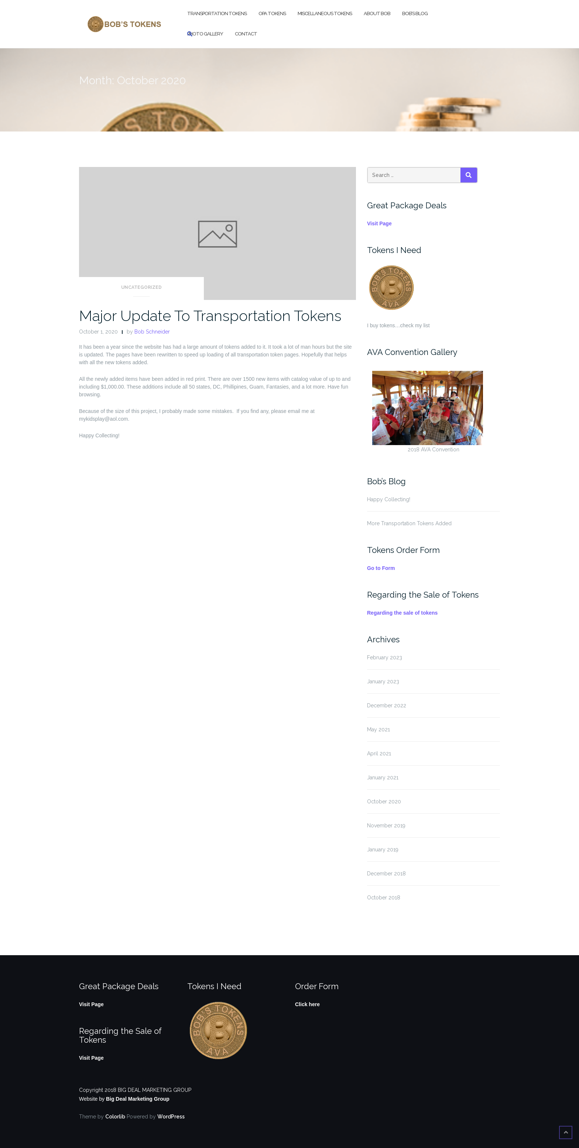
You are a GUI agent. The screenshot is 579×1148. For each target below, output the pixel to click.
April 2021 (379, 753)
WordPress (171, 1117)
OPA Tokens (272, 13)
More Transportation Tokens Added (409, 523)
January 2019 (382, 850)
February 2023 (384, 657)
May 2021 (378, 729)
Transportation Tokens (217, 13)
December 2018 (386, 874)
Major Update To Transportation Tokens (210, 315)
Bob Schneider (152, 332)
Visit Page (379, 223)
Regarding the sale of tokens (402, 613)
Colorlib (115, 1117)
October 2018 (383, 898)
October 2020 (384, 801)
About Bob (377, 13)
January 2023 (383, 681)
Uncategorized (141, 287)
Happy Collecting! (388, 499)
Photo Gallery (205, 34)
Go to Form (381, 568)
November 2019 (386, 825)
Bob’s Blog (415, 13)
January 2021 (382, 777)
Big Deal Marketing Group (137, 1099)
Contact (246, 34)
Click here (307, 1004)
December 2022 (386, 705)
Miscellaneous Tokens (325, 13)
